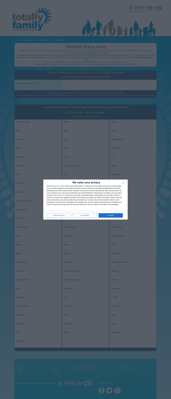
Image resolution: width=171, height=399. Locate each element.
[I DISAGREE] (124, 183)
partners (58, 186)
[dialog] (85, 200)
